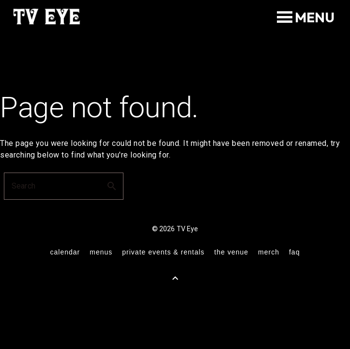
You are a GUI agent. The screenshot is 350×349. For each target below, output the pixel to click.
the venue (231, 252)
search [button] (112, 186)
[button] (315, 17)
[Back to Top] (175, 278)
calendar (65, 252)
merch (268, 252)
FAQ (294, 252)
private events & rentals (163, 252)
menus (101, 252)
